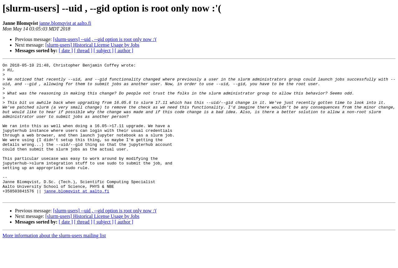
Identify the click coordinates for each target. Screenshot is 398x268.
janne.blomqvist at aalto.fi (65, 23)
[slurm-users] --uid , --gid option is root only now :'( (105, 39)
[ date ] (66, 50)
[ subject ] (103, 50)
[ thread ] (83, 50)
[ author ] (124, 50)
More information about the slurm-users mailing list (54, 262)
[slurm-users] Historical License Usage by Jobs (92, 45)
